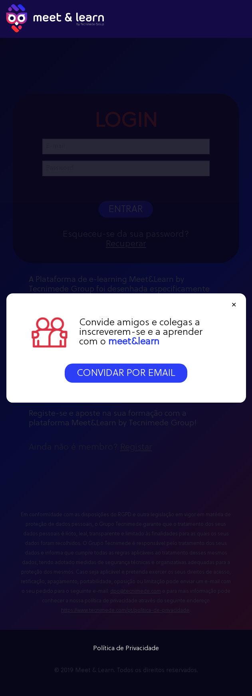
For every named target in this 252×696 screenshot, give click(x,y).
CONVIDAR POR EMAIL (126, 373)
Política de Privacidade (126, 648)
